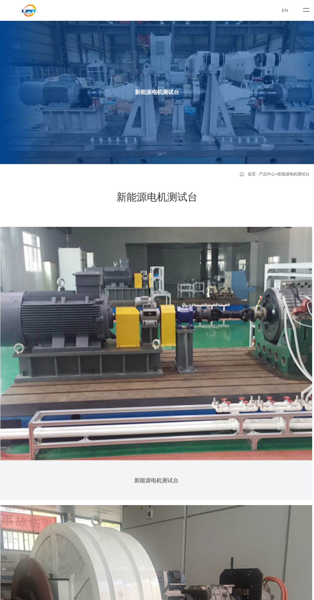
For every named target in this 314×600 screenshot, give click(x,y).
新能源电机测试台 (293, 174)
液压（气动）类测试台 (156, 459)
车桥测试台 (75, 441)
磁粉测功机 (38, 459)
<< (142, 363)
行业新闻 (120, 450)
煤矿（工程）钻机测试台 (87, 477)
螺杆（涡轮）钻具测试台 (87, 496)
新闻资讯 (122, 425)
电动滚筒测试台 (79, 450)
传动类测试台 (148, 450)
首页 (252, 174)
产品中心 (267, 174)
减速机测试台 (77, 459)
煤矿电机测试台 (42, 487)
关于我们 (14, 425)
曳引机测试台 (40, 477)
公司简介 (13, 441)
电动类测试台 (148, 441)
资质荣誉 (13, 450)
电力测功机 (38, 441)
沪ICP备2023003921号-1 (137, 537)
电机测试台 (38, 468)
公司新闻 (120, 441)
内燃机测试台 (148, 468)
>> (155, 363)
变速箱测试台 (77, 468)
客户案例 (146, 425)
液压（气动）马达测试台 (87, 487)
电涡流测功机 (40, 450)
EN (285, 10)
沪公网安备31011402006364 (201, 537)
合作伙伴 (13, 459)
